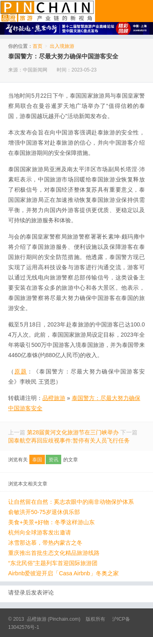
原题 (20, 371)
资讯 (53, 460)
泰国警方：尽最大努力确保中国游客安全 (63, 56)
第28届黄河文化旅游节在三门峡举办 (73, 432)
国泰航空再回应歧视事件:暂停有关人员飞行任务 (69, 440)
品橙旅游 (47, 11)
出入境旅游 (62, 46)
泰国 (37, 460)
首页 (37, 46)
